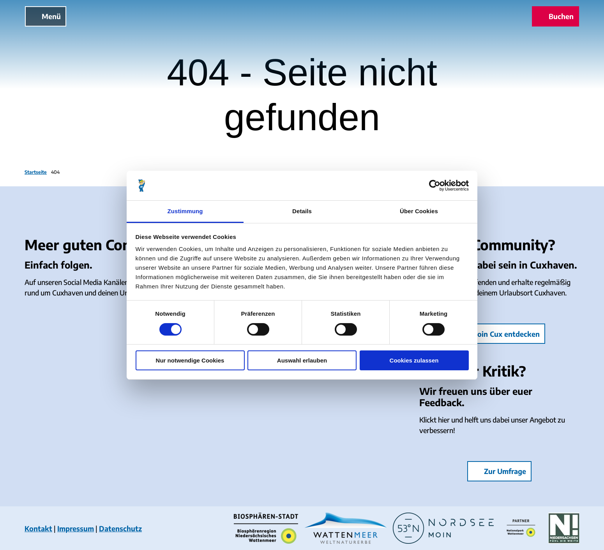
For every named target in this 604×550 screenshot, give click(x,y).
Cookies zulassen (414, 360)
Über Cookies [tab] (419, 211)
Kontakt (38, 528)
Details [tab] (302, 211)
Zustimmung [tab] (185, 211)
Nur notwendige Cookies (190, 360)
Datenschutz (120, 528)
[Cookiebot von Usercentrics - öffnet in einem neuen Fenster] (435, 185)
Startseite (36, 172)
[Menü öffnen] (45, 16)
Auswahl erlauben (302, 360)
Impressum (75, 528)
